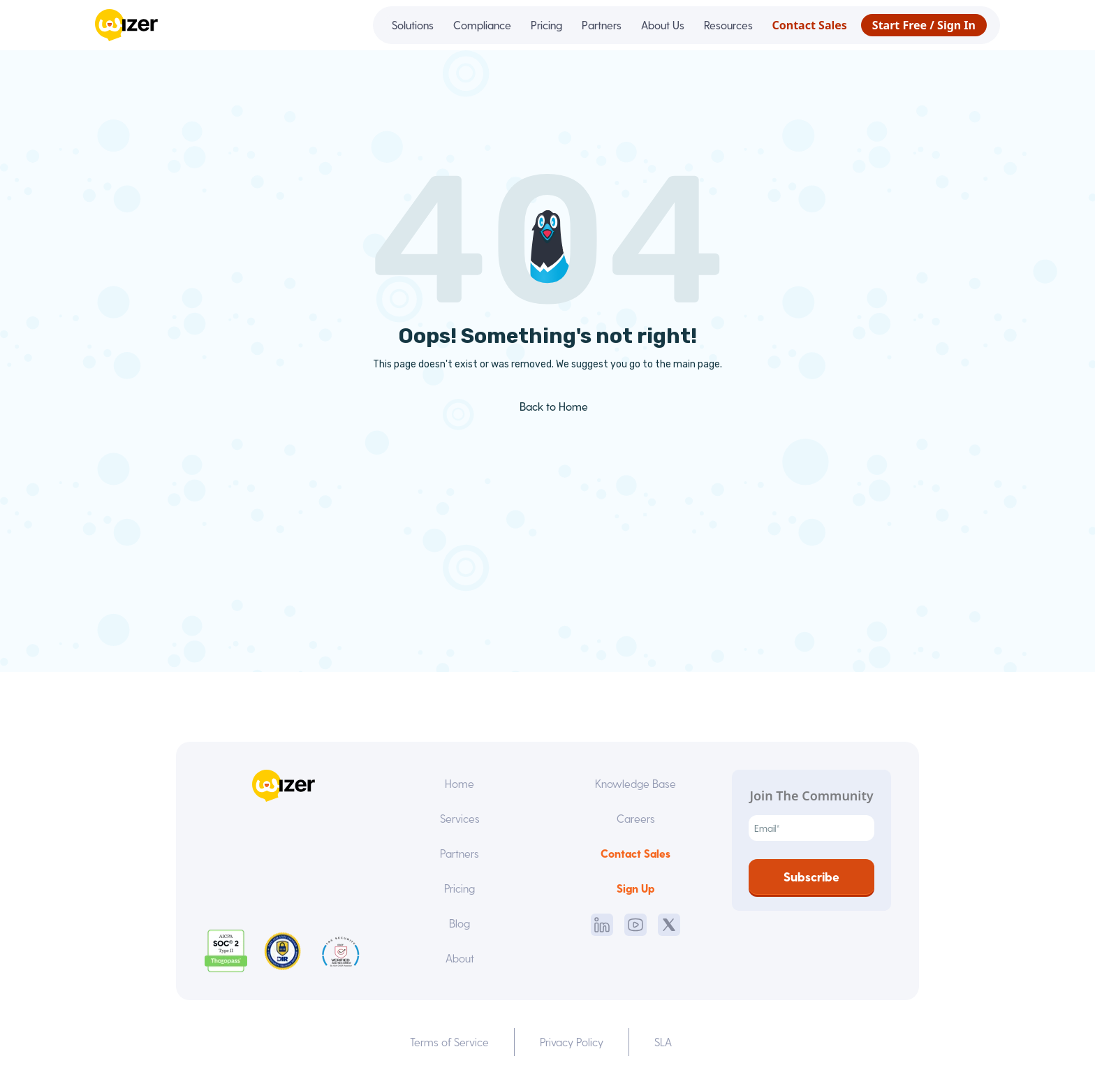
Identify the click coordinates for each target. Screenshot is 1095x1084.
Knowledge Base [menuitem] (635, 783)
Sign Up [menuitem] (635, 888)
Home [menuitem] (459, 783)
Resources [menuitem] (728, 24)
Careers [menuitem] (636, 818)
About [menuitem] (460, 958)
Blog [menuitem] (459, 923)
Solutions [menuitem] (413, 24)
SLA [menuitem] (663, 1041)
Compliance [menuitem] (482, 24)
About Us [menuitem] (662, 24)
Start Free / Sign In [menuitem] (924, 25)
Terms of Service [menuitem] (449, 1041)
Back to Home (543, 406)
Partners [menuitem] (602, 24)
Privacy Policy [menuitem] (571, 1041)
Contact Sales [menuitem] (809, 25)
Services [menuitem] (460, 818)
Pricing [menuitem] (546, 24)
